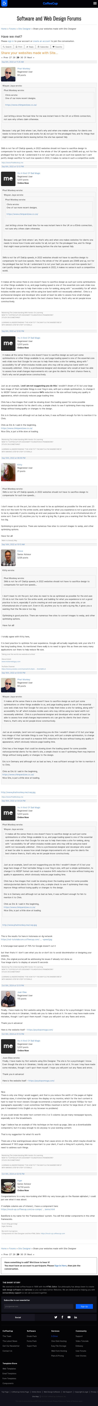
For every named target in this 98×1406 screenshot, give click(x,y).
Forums (12, 28)
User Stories (81, 1356)
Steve (20, 551)
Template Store (10, 1363)
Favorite (57, 47)
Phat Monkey (23, 68)
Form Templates (9, 1378)
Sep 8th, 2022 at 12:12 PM (13, 167)
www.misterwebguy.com (11, 662)
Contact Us (7, 1351)
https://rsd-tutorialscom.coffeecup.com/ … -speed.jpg (26, 939)
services (28, 1290)
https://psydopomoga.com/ (40, 1029)
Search (7, 47)
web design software (12, 1290)
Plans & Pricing (57, 1356)
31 (25, 57)
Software (31, 1331)
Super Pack (32, 1346)
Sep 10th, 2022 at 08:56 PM (13, 458)
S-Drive (54, 1336)
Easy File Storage (58, 1346)
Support (79, 1336)
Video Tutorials (82, 1341)
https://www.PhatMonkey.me (12, 163)
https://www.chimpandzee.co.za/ (21, 105)
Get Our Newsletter (11, 1346)
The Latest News (10, 1341)
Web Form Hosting (59, 1351)
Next (29, 57)
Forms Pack (31, 1341)
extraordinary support (12, 1293)
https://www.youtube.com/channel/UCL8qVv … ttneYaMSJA (24, 669)
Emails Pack (32, 1336)
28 (14, 57)
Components (8, 1383)
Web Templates (9, 1369)
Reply (29, 47)
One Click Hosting (58, 1341)
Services (55, 1331)
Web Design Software (52, 1392)
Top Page (5, 1392)
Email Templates (9, 1373)
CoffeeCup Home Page (20, 1392)
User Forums (81, 1351)
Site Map (35, 1396)
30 (21, 57)
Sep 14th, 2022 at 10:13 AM (13, 544)
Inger (19, 1180)
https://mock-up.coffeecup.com (53, 1233)
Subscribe (43, 47)
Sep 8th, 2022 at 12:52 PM (13, 331)
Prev (6, 57)
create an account (41, 41)
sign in (11, 41)
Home (4, 28)
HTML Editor (51, 1287)
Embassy (79, 1346)
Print (19, 47)
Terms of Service (72, 1401)
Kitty (19, 464)
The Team (7, 1336)
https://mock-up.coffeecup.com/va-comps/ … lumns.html (28, 1209)
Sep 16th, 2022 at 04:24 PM (13, 801)
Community (81, 1331)
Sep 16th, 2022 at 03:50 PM (13, 673)
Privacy (93, 1392)
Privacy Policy (58, 1401)
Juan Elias (22, 992)
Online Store (36, 1392)
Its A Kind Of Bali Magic (28, 173)
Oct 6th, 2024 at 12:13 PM (13, 986)
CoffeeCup (8, 1331)
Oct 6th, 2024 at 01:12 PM (13, 1034)
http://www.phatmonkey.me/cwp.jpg (18, 792)
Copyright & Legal (81, 1392)
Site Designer (24, 28)
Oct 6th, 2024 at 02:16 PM (13, 1174)
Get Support (67, 1392)
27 (10, 57)
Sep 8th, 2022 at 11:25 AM (13, 62)
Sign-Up (84, 1306)
